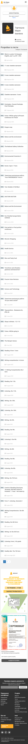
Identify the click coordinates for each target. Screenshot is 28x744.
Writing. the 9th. (9, 420)
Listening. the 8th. (10, 468)
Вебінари (3, 701)
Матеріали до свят (19, 721)
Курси (2, 704)
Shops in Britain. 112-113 (12, 321)
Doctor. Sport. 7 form (11, 166)
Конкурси (17, 704)
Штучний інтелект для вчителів (20, 709)
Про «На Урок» (4, 717)
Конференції (4, 703)
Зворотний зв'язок (5, 726)
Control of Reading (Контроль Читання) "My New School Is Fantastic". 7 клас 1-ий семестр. (15, 489)
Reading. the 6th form (11, 522)
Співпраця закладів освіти (6, 720)
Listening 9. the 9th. (11, 439)
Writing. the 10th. (10, 400)
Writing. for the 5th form (12, 532)
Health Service (9, 248)
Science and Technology (12, 289)
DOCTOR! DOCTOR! (10, 196)
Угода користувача (5, 740)
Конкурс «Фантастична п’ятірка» (21, 724)
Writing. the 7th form (11, 478)
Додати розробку (14, 660)
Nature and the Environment (13, 206)
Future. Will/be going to (12, 331)
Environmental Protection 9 (13, 156)
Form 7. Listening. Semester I (13, 501)
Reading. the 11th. (10, 381)
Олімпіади (17, 706)
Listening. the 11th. (10, 391)
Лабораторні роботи (20, 701)
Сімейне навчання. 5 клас (13, 94)
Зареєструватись (14, 13)
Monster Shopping (10, 239)
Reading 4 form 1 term (11, 350)
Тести (16, 699)
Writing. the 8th (9, 449)
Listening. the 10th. (10, 410)
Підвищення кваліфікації (4, 698)
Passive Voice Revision (12, 279)
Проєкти (17, 702)
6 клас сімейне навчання (12, 85)
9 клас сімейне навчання (12, 75)
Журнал (17, 695)
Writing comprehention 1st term (14, 360)
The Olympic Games (11, 341)
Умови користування (15, 740)
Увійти (14, 17)
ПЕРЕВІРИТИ (23, 687)
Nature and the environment (13, 137)
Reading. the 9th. (10, 429)
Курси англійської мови (21, 712)
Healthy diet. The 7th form (12, 551)
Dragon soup (8, 127)
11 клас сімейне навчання (13, 65)
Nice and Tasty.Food (11, 258)
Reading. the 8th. (10, 458)
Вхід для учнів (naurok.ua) (18, 718)
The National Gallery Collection (14, 146)
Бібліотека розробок (20, 697)
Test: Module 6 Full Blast (12, 187)
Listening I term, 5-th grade (13, 541)
